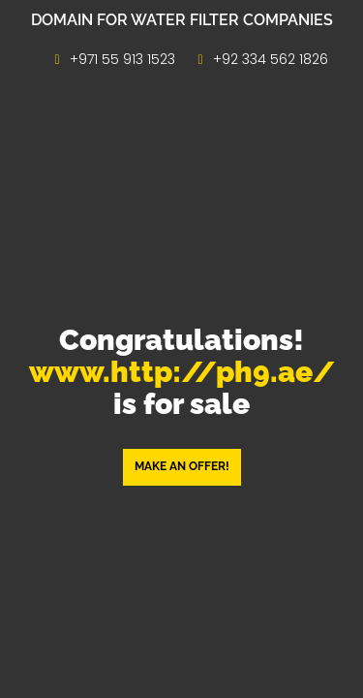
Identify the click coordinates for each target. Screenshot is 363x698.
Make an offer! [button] (182, 466)
